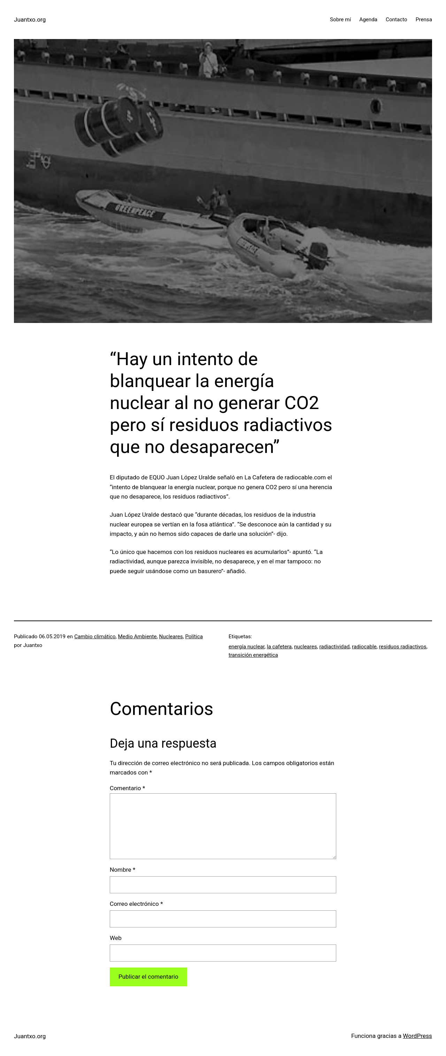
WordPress (417, 1035)
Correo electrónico (136, 903)
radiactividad (334, 646)
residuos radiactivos (402, 646)
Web (116, 937)
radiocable (364, 646)
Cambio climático (95, 636)
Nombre (122, 869)
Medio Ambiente (137, 636)
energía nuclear (246, 646)
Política (194, 636)
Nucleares (171, 636)
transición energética (253, 655)
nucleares (305, 646)
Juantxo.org (30, 19)
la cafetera (279, 646)
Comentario (127, 788)
